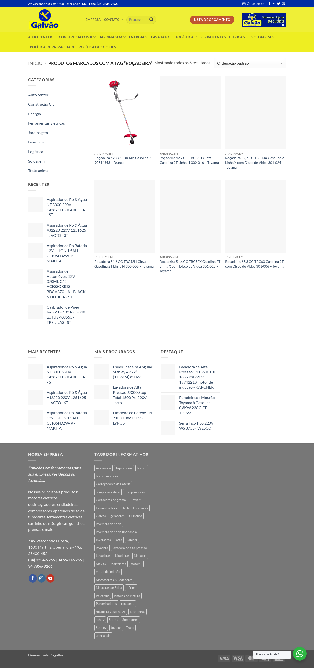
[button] (253, 3)
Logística (186, 37)
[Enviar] (151, 20)
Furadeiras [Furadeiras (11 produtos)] (140, 508)
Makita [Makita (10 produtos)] (101, 564)
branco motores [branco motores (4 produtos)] (107, 476)
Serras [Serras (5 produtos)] (113, 620)
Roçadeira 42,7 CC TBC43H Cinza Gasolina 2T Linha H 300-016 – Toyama (189, 160)
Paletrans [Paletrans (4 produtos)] (102, 596)
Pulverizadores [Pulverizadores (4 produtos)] (106, 604)
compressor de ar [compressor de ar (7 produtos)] (108, 492)
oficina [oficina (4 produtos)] (131, 588)
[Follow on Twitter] (278, 4)
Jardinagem (112, 37)
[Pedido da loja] (250, 63)
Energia (138, 37)
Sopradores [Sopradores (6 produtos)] (130, 620)
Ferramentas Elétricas (224, 37)
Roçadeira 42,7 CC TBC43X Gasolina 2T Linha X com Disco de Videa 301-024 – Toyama (255, 162)
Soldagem (262, 37)
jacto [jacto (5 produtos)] (118, 540)
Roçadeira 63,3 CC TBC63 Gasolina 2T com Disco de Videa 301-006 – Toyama (254, 263)
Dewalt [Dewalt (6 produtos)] (135, 500)
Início (35, 63)
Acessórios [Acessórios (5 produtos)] (103, 468)
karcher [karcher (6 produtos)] (132, 540)
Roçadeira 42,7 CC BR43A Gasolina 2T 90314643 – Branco (123, 160)
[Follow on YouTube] (50, 578)
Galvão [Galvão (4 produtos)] (101, 516)
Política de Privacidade (52, 47)
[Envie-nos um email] (283, 4)
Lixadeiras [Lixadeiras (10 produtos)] (122, 556)
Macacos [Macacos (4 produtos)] (140, 556)
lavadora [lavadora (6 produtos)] (102, 548)
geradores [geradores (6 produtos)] (117, 516)
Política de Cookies (97, 47)
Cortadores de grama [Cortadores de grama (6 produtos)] (111, 500)
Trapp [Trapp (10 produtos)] (130, 628)
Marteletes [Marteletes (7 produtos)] (118, 564)
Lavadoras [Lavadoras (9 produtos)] (103, 556)
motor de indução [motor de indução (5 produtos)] (108, 572)
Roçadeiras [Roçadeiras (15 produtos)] (137, 612)
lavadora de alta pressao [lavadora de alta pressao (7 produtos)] (130, 548)
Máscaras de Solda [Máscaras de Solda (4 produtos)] (109, 588)
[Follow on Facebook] (269, 4)
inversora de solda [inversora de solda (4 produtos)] (108, 524)
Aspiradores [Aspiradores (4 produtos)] (124, 468)
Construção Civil (77, 37)
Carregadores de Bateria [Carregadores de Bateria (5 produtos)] (113, 484)
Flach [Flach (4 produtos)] (125, 508)
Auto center (41, 37)
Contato (113, 19)
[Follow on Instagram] (274, 4)
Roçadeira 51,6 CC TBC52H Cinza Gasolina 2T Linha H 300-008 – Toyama (124, 263)
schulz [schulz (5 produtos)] (100, 620)
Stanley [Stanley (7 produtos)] (101, 628)
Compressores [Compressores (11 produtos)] (135, 492)
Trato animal (38, 170)
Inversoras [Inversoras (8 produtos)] (103, 540)
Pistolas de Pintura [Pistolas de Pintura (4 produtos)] (127, 596)
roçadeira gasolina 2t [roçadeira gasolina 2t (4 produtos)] (110, 612)
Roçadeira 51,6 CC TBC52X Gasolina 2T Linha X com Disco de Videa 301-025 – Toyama (190, 266)
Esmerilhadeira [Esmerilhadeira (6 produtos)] (106, 508)
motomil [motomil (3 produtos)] (136, 564)
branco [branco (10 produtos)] (141, 468)
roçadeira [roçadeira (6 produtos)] (127, 604)
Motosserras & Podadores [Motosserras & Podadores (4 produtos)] (114, 580)
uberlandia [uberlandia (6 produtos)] (103, 636)
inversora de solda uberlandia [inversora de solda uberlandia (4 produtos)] (116, 532)
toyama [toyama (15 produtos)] (116, 628)
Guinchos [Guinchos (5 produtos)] (135, 516)
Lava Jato (161, 37)
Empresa (93, 20)
